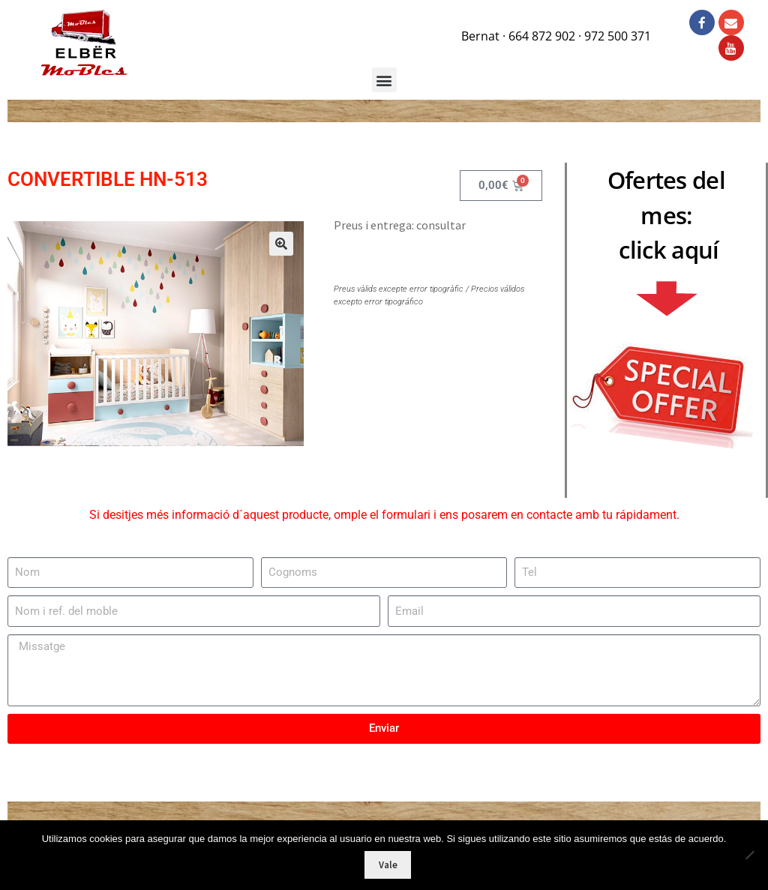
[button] (272, 251)
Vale (388, 865)
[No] (749, 854)
